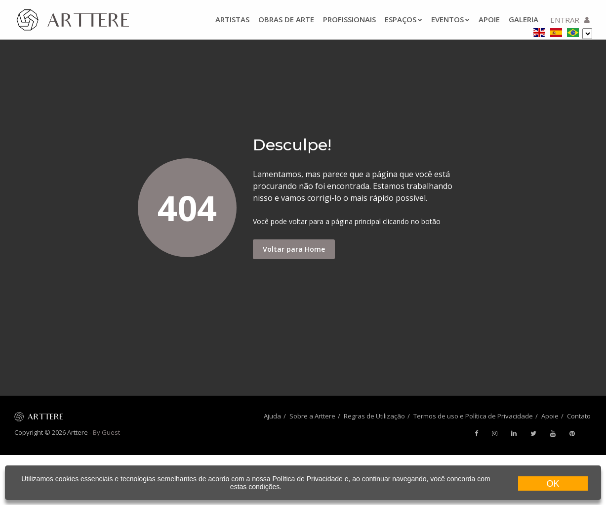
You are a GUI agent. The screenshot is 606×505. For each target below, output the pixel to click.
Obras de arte (286, 19)
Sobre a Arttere (312, 416)
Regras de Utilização (374, 416)
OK (552, 484)
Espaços (403, 19)
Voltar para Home (294, 249)
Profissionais (349, 19)
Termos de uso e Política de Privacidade (473, 416)
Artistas (232, 19)
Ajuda (272, 416)
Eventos (450, 19)
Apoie (489, 19)
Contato (579, 416)
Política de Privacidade (307, 479)
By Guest (106, 432)
